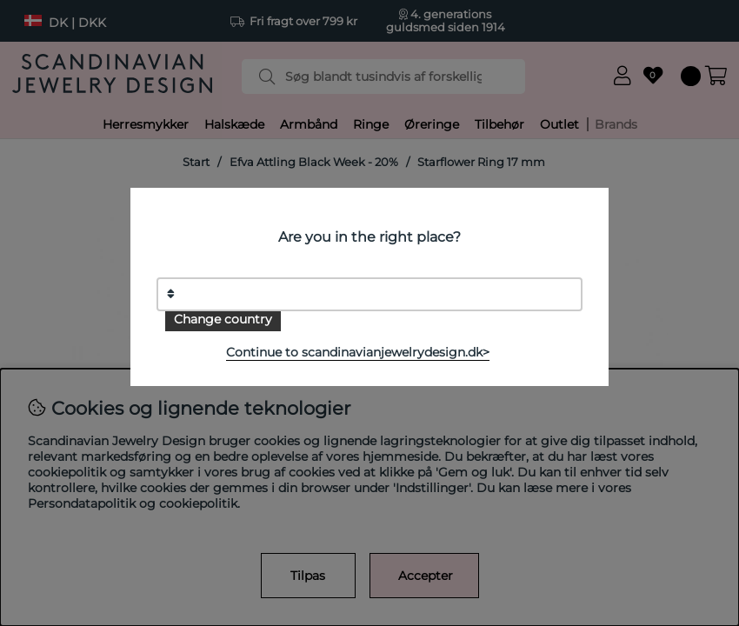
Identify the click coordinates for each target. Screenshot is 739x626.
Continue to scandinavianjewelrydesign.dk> (357, 352)
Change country (223, 319)
